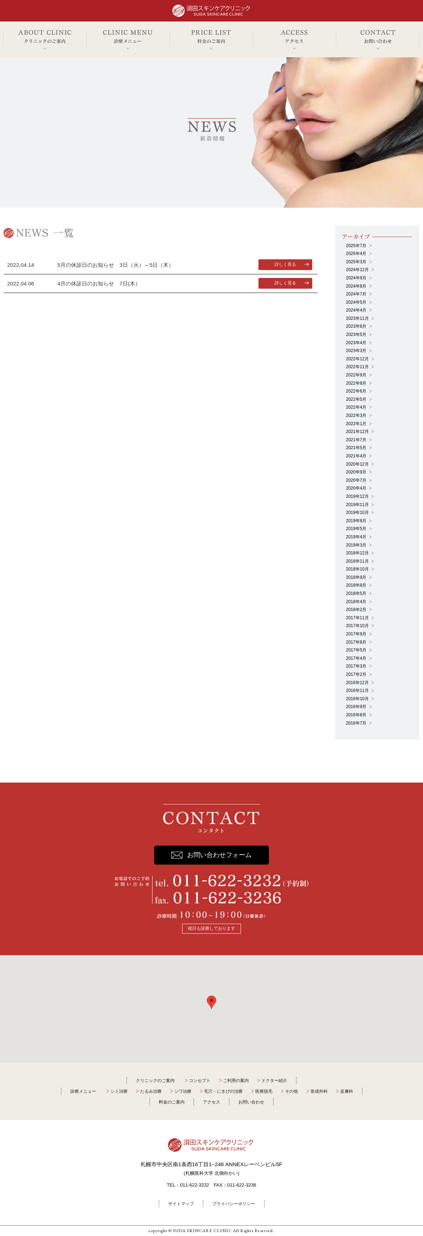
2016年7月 (356, 723)
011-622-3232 (194, 1185)
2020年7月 (356, 480)
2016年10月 (357, 698)
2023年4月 (356, 342)
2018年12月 (357, 553)
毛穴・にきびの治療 (223, 1091)
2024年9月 (356, 277)
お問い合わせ (251, 1102)
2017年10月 (357, 625)
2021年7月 (356, 439)
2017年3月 (356, 666)
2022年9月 (356, 374)
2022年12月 (357, 358)
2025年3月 (356, 261)
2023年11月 (357, 318)
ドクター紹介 (274, 1080)
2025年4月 (356, 253)
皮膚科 (346, 1091)
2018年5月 (356, 593)
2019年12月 (357, 496)
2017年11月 (357, 617)
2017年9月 (356, 633)
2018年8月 (356, 585)
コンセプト (199, 1080)
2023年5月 (356, 334)
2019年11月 (357, 504)
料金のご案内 (172, 1102)
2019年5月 (356, 528)
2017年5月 (356, 650)
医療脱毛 (263, 1091)
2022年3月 (356, 415)
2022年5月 (356, 399)
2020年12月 (357, 464)
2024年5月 (356, 302)
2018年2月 (356, 609)
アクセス (211, 1102)
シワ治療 (182, 1091)
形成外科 (319, 1091)
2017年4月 (356, 658)
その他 (291, 1091)
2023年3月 (356, 350)
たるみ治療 (151, 1091)
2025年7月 (356, 245)
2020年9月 (356, 472)
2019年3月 (356, 545)
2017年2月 (356, 674)
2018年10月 (357, 569)
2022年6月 (356, 391)
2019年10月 (357, 512)
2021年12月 (357, 431)
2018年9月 (356, 577)
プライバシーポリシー (233, 1203)
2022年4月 (356, 407)
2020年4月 (356, 488)
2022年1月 (356, 423)
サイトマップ (181, 1203)
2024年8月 (356, 286)
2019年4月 (356, 536)
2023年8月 (356, 326)
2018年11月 (357, 561)
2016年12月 (357, 682)
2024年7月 (356, 294)
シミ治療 (119, 1091)
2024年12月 (357, 269)
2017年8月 (356, 642)
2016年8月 (356, 714)
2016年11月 (357, 690)
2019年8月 (356, 520)
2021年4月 (356, 455)
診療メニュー (83, 1091)
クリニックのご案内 (155, 1080)
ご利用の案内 (236, 1080)
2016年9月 (356, 706)
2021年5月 (356, 447)
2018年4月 (356, 601)
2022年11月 (357, 366)
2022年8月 (356, 383)
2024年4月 (356, 310)
